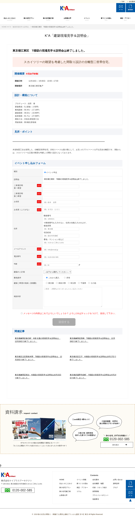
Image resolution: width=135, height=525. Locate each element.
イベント (86, 19)
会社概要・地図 (98, 483)
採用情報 (95, 491)
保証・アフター (125, 19)
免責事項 (95, 499)
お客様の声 (67, 19)
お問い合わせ (118, 480)
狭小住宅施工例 (48, 19)
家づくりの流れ (106, 19)
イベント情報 (81, 480)
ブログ (115, 487)
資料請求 (116, 483)
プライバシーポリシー (100, 495)
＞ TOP (122, 1)
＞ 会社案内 (131, 1)
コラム (79, 491)
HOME (61, 480)
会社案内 (95, 480)
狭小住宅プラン (29, 19)
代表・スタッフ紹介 (99, 487)
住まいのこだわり (9, 19)
